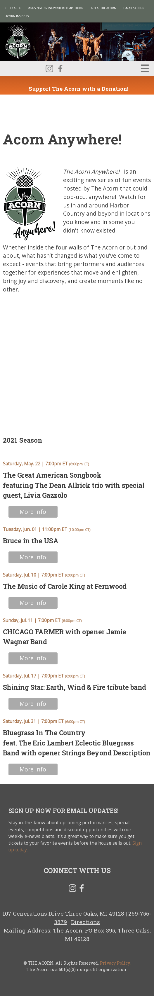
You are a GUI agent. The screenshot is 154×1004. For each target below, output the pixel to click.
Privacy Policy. (115, 963)
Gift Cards (13, 8)
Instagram (49, 68)
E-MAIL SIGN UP (133, 8)
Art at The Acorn (103, 8)
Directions (85, 922)
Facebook (60, 68)
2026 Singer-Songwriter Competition (56, 8)
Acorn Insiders (17, 16)
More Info (33, 512)
